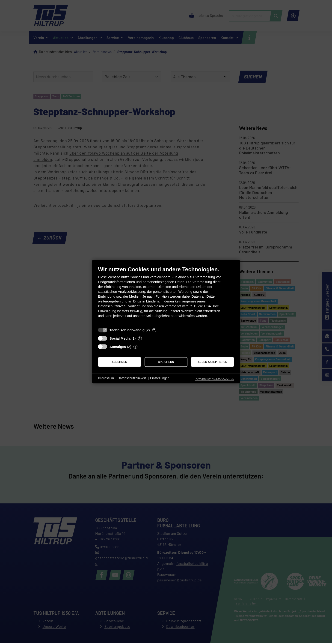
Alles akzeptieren (212, 362)
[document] (166, 295)
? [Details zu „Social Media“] (140, 338)
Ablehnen (119, 362)
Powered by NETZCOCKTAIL (214, 378)
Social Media (120, 338)
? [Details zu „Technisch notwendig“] (154, 330)
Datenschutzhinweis (132, 378)
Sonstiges (118, 347)
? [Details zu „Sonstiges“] (135, 346)
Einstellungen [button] (159, 378)
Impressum (106, 378)
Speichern (166, 362)
